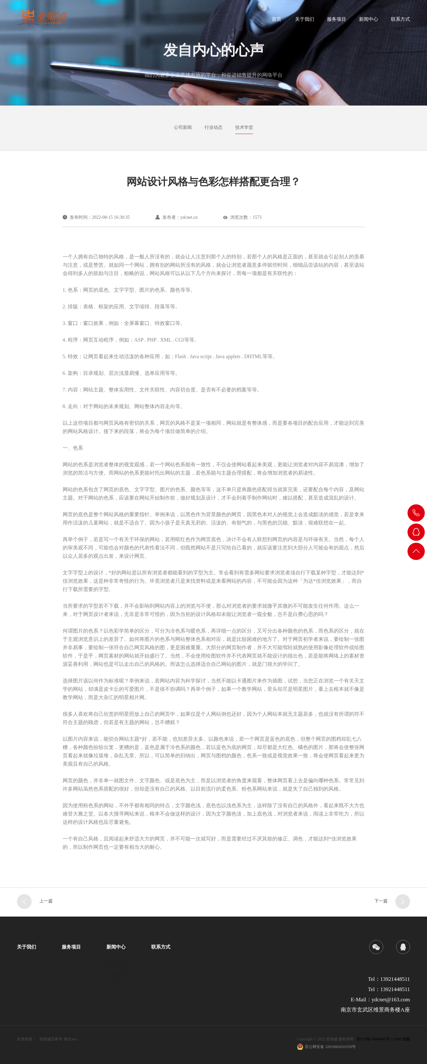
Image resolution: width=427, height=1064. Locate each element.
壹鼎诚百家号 (50, 1039)
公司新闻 (183, 127)
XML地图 (402, 1039)
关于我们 (304, 21)
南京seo (70, 1039)
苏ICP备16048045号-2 (375, 1039)
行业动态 (213, 127)
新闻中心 (368, 21)
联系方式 (400, 21)
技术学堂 (244, 127)
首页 (276, 21)
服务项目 (336, 21)
